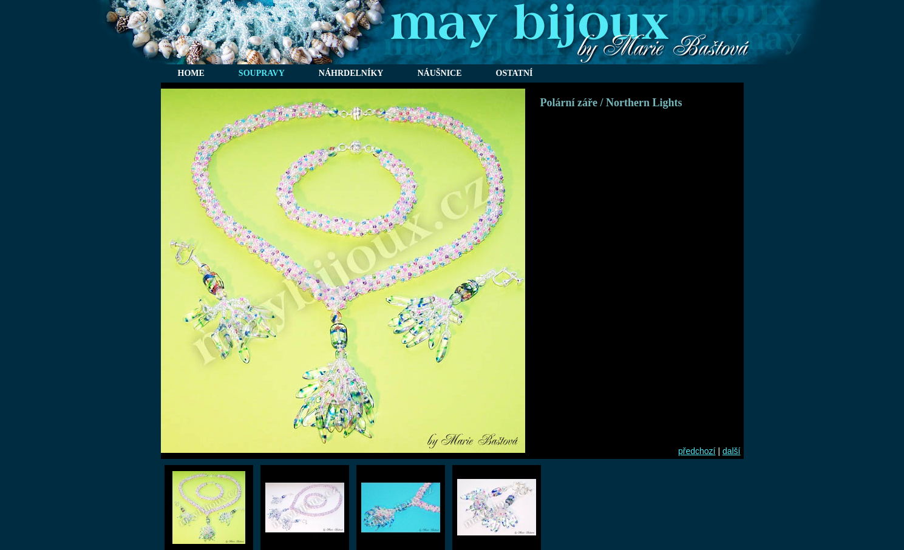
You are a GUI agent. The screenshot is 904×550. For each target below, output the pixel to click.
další (731, 451)
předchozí (696, 451)
